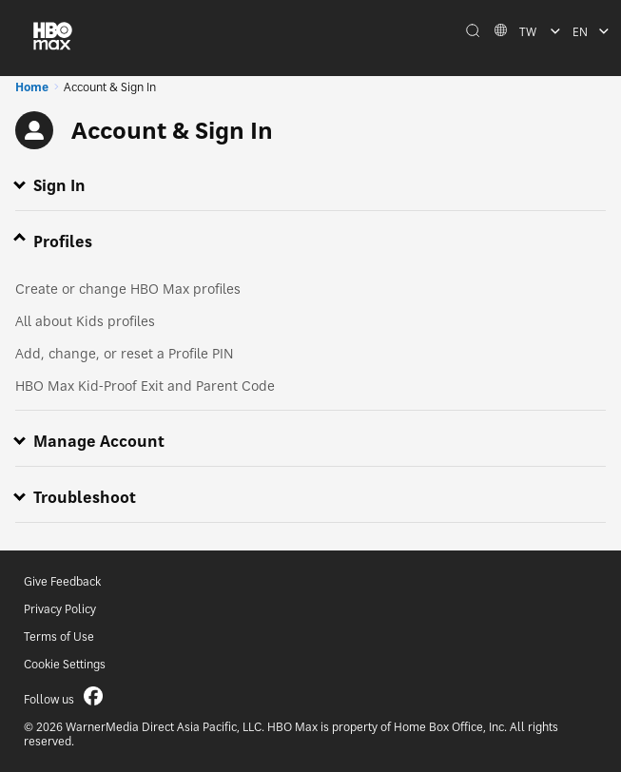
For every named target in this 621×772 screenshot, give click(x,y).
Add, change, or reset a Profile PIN (124, 353)
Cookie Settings (65, 664)
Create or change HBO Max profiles (128, 289)
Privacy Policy (60, 609)
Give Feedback (62, 581)
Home (32, 87)
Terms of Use (59, 636)
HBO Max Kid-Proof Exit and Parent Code (145, 385)
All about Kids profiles (85, 321)
